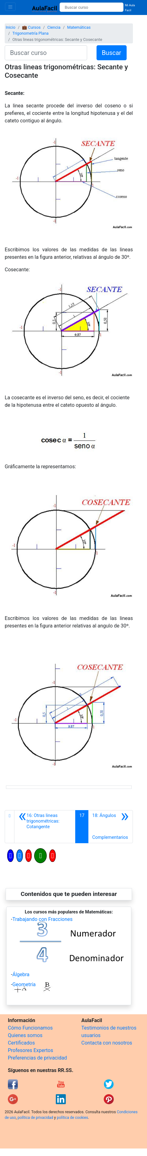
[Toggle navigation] (10, 6)
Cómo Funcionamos (30, 1028)
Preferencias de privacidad (37, 1058)
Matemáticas (79, 27)
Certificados (21, 1043)
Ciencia (53, 27)
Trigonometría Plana (30, 33)
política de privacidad (35, 1117)
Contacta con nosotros (106, 1043)
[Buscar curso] (92, 7)
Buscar (111, 53)
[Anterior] (45, 826)
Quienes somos (25, 1035)
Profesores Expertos (30, 1050)
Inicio (10, 27)
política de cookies (72, 1117)
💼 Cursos (31, 27)
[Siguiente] (110, 826)
